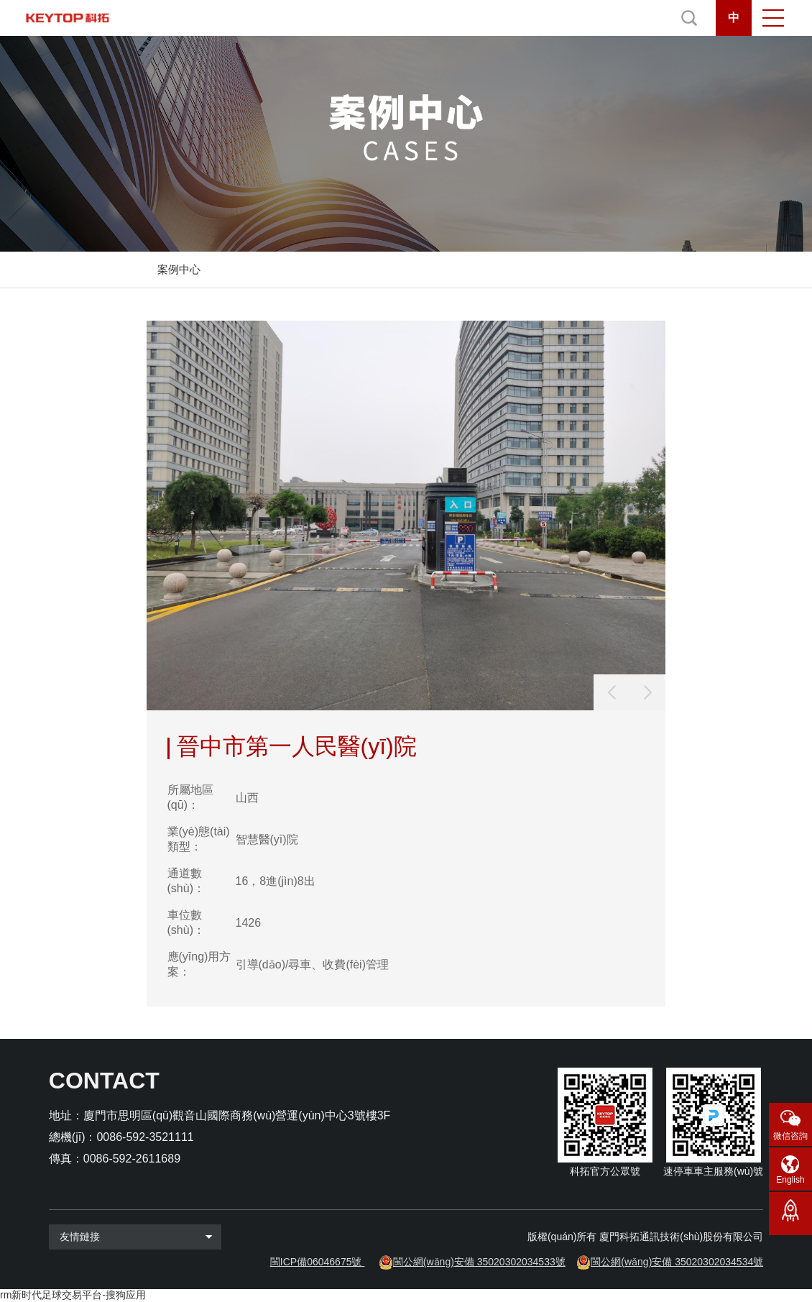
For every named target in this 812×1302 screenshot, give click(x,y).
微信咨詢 (790, 1136)
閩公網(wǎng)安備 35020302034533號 (479, 1261)
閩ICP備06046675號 (316, 1261)
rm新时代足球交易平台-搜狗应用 (73, 1295)
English (790, 1180)
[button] (647, 692)
